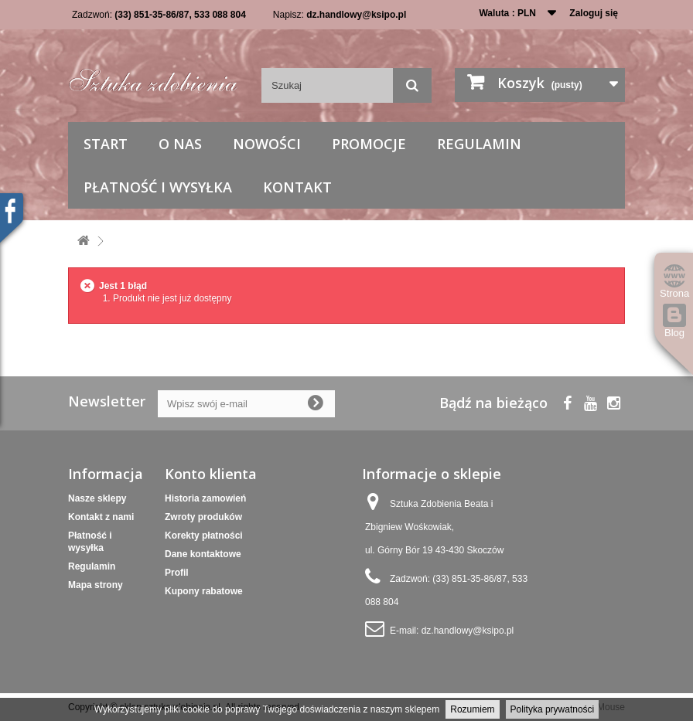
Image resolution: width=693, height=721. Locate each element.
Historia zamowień (205, 498)
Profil (177, 572)
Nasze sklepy (97, 498)
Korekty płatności (204, 535)
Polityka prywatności (552, 709)
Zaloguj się (593, 13)
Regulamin (479, 143)
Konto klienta (211, 473)
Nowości (267, 143)
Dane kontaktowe (203, 554)
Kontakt (297, 187)
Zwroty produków (203, 517)
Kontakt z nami (101, 517)
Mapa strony (95, 585)
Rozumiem (472, 709)
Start (106, 143)
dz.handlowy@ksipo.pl (356, 14)
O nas (180, 143)
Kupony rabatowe (204, 591)
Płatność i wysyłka (158, 187)
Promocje (369, 143)
